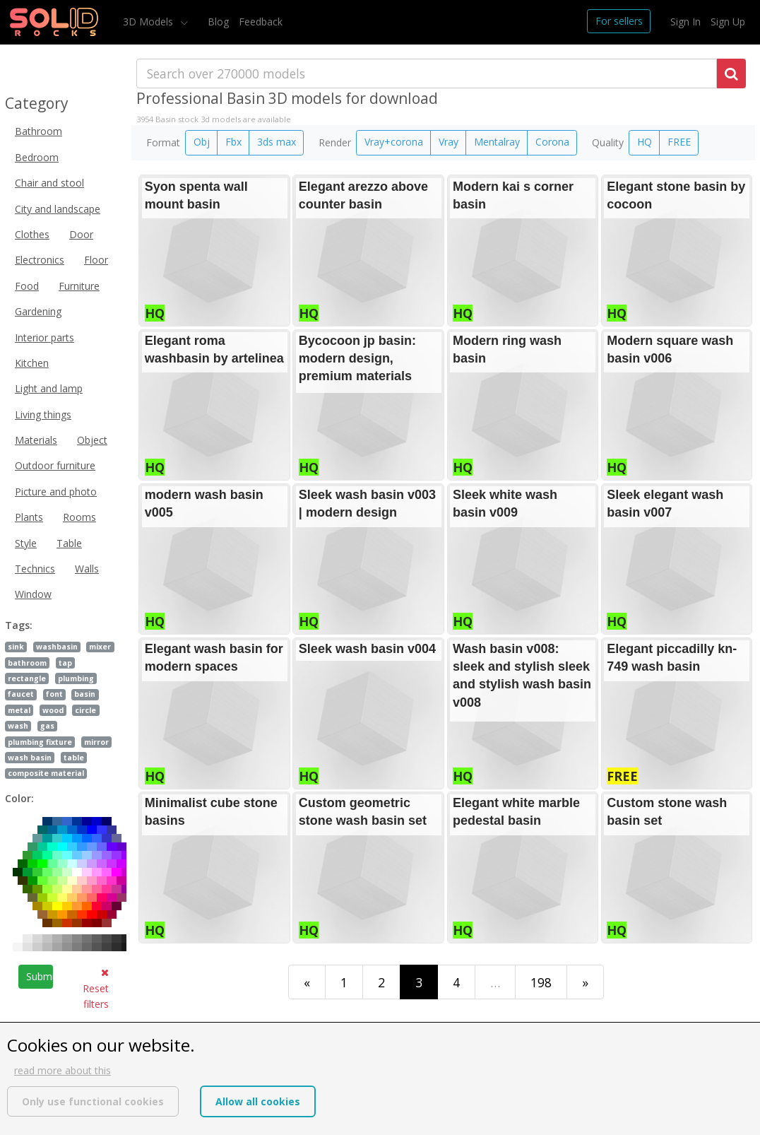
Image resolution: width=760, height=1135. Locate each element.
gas (47, 726)
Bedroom (37, 157)
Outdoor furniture (55, 465)
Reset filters (96, 989)
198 (541, 982)
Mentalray (497, 141)
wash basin (30, 758)
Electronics (39, 259)
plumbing (76, 678)
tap (65, 663)
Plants (29, 517)
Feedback (261, 21)
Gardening (38, 311)
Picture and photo (56, 491)
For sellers (619, 21)
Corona (552, 141)
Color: (19, 798)
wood (53, 710)
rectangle (27, 678)
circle (85, 710)
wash (18, 726)
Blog (218, 21)
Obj (202, 141)
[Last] (585, 982)
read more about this (62, 1070)
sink (16, 647)
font (54, 694)
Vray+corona (393, 141)
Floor (96, 259)
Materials (36, 440)
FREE (679, 141)
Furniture (79, 286)
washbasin (57, 647)
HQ (644, 141)
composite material (46, 773)
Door (81, 234)
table (74, 758)
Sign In (685, 21)
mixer (100, 647)
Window (33, 594)
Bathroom (38, 131)
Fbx (233, 141)
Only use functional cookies (93, 1101)
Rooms (79, 517)
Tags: (18, 625)
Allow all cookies (257, 1101)
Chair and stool (49, 182)
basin (84, 694)
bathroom (27, 663)
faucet (21, 694)
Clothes (32, 234)
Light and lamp (49, 388)
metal (19, 710)
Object (92, 440)
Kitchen (32, 363)
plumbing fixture (40, 742)
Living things (43, 414)
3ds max (276, 141)
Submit (39, 976)
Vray (448, 141)
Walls (87, 568)
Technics (35, 568)
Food (27, 286)
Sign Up (728, 21)
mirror (96, 742)
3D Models (149, 21)
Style (26, 543)
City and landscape (57, 209)
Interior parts (44, 337)
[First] (307, 982)
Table (69, 543)
